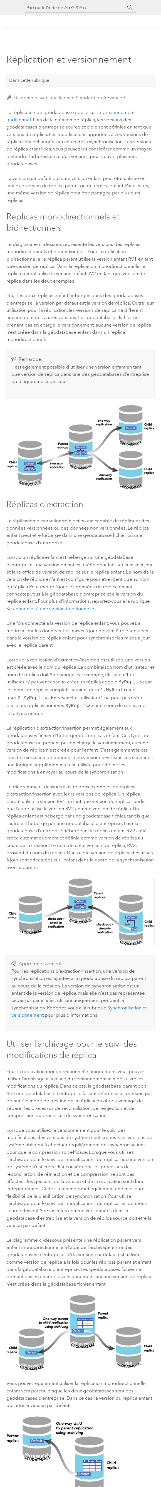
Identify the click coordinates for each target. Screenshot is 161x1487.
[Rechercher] (130, 7)
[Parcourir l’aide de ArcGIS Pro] (75, 8)
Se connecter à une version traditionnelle (50, 608)
